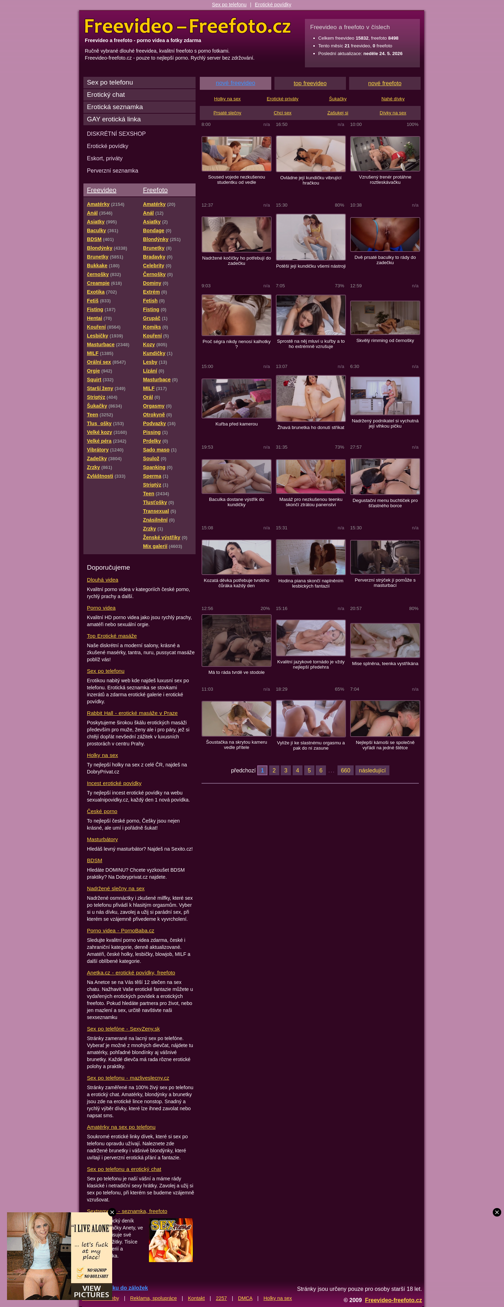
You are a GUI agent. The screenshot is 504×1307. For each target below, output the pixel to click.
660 (345, 770)
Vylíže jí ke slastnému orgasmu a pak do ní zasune (311, 745)
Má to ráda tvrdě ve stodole (237, 672)
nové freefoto (385, 83)
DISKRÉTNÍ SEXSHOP (116, 133)
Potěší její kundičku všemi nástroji (311, 266)
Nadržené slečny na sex (115, 888)
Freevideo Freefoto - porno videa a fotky (187, 25)
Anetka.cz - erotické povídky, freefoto (131, 973)
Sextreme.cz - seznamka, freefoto (127, 1211)
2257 (221, 1298)
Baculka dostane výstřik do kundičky (236, 502)
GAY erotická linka (114, 119)
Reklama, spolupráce (153, 1298)
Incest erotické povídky (114, 783)
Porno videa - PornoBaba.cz (120, 930)
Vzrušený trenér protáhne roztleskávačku (385, 179)
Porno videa (101, 608)
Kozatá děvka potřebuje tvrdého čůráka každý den (237, 583)
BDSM (94, 860)
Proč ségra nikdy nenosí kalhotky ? (237, 344)
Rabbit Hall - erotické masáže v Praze (132, 713)
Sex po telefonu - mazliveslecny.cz (128, 1078)
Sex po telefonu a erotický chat (124, 1169)
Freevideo (101, 190)
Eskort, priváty (105, 158)
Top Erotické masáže (112, 636)
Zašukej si (337, 112)
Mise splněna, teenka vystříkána (385, 663)
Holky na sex (102, 755)
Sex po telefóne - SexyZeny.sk (123, 1029)
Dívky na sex (393, 112)
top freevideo (310, 83)
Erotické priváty (282, 98)
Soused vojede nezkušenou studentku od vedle (236, 179)
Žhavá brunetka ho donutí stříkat (311, 427)
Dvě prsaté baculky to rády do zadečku (385, 260)
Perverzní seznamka (112, 170)
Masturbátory (102, 839)
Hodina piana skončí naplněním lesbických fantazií (310, 583)
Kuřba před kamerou (237, 424)
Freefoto (155, 190)
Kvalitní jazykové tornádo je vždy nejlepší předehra (311, 664)
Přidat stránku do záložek (115, 1288)
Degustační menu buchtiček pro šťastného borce (385, 503)
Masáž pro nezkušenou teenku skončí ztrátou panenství (310, 502)
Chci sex (283, 112)
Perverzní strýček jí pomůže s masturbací (385, 582)
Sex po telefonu (229, 4)
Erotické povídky (273, 4)
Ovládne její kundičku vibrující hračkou (310, 180)
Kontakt (196, 1298)
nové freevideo (236, 83)
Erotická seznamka (115, 106)
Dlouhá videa (102, 580)
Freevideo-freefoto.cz (393, 1300)
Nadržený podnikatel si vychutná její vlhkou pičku (385, 423)
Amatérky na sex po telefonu (121, 1127)
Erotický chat (106, 94)
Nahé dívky (392, 98)
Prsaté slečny (227, 112)
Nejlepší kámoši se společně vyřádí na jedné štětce (385, 745)
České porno (102, 811)
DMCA (245, 1298)
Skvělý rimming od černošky (385, 340)
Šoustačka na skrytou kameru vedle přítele (236, 744)
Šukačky (338, 98)
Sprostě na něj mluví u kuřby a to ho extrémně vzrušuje (311, 344)
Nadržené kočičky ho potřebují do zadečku (236, 260)
